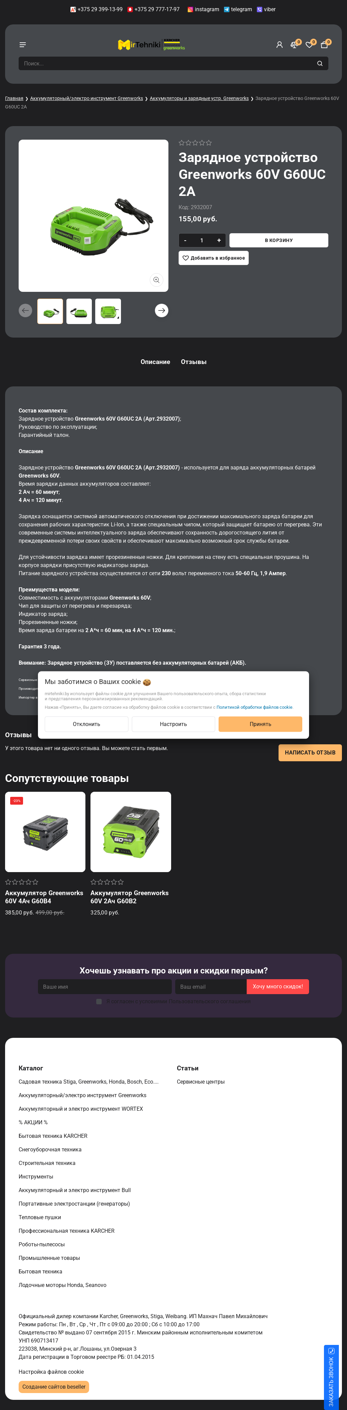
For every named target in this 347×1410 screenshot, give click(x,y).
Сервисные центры (201, 1082)
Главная (14, 98)
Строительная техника (48, 1163)
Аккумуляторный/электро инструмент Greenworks (86, 98)
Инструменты (37, 1176)
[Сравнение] (294, 45)
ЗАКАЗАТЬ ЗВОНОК (339, 1382)
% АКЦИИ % (34, 1122)
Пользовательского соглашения (210, 1001)
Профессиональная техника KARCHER (67, 1231)
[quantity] (201, 240)
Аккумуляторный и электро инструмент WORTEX (81, 1109)
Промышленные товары (50, 1258)
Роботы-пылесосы (42, 1244)
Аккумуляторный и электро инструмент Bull (75, 1190)
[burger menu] (23, 45)
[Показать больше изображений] (156, 280)
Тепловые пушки (40, 1217)
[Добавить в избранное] (214, 258)
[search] (320, 63)
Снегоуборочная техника (51, 1149)
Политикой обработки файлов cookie (254, 707)
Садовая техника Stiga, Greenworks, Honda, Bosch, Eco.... (89, 1082)
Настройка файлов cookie (51, 1372)
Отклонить (86, 724)
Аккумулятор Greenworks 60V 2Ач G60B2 (129, 897)
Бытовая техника (41, 1271)
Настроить (173, 724)
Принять (260, 724)
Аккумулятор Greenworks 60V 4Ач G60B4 (44, 897)
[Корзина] (324, 45)
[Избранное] (309, 45)
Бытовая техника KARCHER (54, 1136)
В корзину (279, 240)
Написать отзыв (310, 752)
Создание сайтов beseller (53, 1387)
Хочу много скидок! (278, 986)
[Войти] (279, 45)
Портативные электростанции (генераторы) (75, 1204)
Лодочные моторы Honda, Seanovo (63, 1285)
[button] (161, 310)
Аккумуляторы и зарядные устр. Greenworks (199, 98)
